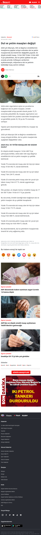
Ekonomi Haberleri (6, 436)
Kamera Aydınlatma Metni (8, 500)
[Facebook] (6, 515)
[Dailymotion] (17, 515)
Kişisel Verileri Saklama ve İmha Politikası (12, 497)
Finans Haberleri (5, 433)
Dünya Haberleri (5, 442)
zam (8, 365)
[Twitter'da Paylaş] (2, 76)
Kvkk (2, 485)
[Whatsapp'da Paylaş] (6, 76)
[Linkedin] (20, 515)
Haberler (4, 421)
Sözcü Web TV (4, 454)
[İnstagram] (2, 515)
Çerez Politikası (5, 494)
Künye (2, 474)
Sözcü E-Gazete (5, 459)
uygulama (13, 365)
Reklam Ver (4, 477)
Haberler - (4, 37)
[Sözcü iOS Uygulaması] (6, 526)
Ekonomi (9, 37)
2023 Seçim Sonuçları (6, 428)
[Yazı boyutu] (38, 76)
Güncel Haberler (6, 447)
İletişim (3, 467)
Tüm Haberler (4, 462)
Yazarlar (3, 431)
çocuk (3, 365)
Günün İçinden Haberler (7, 451)
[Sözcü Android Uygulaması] (17, 526)
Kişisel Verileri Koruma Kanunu (9, 488)
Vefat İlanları (4, 479)
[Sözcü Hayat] (17, 415)
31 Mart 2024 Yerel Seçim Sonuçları (10, 425)
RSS (2, 505)
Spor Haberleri (5, 456)
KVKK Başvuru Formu (6, 502)
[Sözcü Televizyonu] (2, 415)
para (24, 365)
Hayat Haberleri (5, 439)
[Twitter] (9, 515)
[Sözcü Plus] (25, 415)
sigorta (29, 365)
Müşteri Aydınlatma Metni (8, 491)
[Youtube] (13, 515)
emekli (19, 365)
